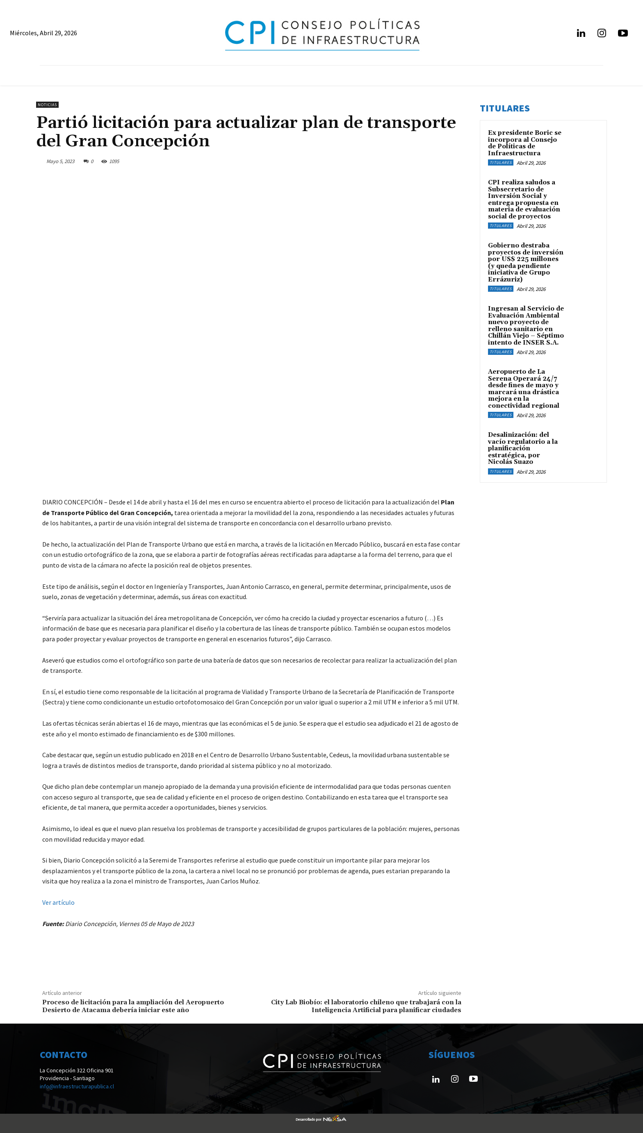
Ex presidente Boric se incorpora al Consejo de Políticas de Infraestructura (524, 143)
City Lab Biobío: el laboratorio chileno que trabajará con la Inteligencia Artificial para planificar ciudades (366, 1006)
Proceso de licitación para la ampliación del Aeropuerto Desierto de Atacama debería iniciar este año (133, 1006)
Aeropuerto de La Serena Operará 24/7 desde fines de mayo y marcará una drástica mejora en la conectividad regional (523, 389)
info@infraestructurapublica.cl (77, 1086)
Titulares (501, 162)
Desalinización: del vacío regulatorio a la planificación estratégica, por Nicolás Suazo (523, 448)
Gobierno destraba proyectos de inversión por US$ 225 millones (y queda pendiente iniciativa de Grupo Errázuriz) (525, 263)
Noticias (47, 105)
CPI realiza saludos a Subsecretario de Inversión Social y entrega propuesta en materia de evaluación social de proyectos (524, 199)
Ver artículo (58, 902)
